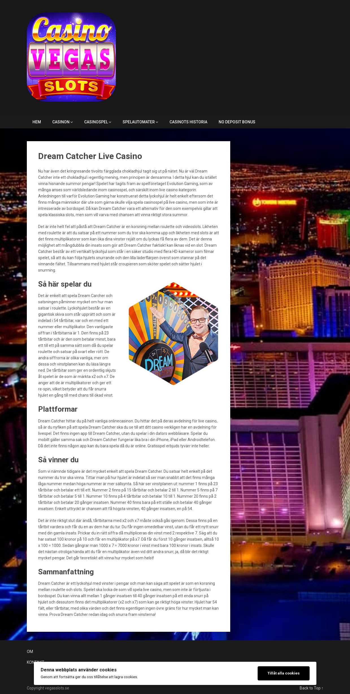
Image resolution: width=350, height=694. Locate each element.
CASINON (60, 122)
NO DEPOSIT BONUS (237, 122)
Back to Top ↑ (311, 688)
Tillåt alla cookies (284, 673)
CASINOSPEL (96, 122)
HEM (36, 122)
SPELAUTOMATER (139, 122)
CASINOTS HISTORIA (188, 122)
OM (30, 651)
